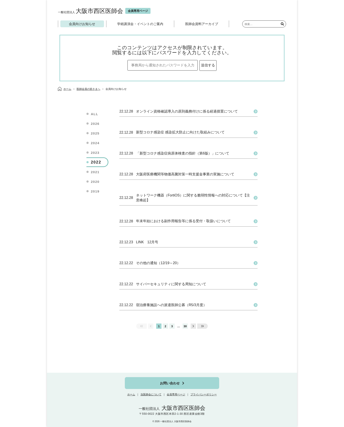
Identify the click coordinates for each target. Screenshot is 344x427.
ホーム (131, 394)
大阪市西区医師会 (90, 11)
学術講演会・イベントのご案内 (140, 24)
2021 (95, 172)
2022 (96, 162)
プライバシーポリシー (203, 394)
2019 (95, 191)
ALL (94, 114)
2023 (95, 152)
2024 (95, 143)
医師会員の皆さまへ (88, 89)
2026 (95, 123)
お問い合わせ (170, 383)
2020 (95, 182)
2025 (95, 133)
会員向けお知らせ (82, 24)
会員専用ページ (176, 394)
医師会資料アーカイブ (201, 24)
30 (185, 326)
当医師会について (150, 394)
